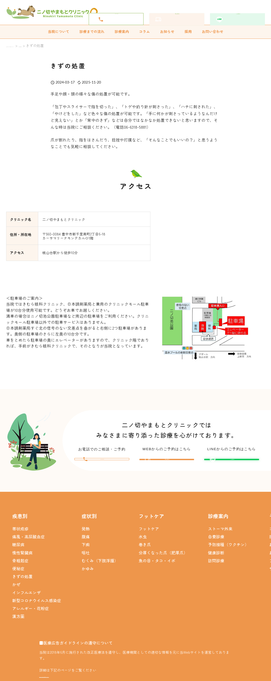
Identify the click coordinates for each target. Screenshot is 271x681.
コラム (144, 31)
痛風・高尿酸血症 (28, 540)
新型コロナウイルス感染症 (36, 604)
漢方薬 (18, 620)
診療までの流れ (92, 31)
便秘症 (18, 572)
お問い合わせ (212, 31)
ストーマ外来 (220, 532)
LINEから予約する (242, 12)
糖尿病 (18, 548)
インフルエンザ (26, 596)
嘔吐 (86, 556)
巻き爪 (145, 548)
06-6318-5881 (121, 12)
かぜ (16, 588)
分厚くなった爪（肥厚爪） (163, 556)
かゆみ (88, 572)
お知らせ (167, 31)
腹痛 (86, 540)
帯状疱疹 (20, 532)
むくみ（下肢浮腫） (100, 564)
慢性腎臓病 (22, 556)
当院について (58, 31)
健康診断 (216, 556)
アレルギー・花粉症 (30, 612)
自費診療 (216, 540)
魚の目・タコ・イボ (157, 564)
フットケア (149, 532)
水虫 (143, 540)
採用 (188, 31)
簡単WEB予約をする (181, 12)
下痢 (86, 548)
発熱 (86, 532)
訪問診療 (216, 564)
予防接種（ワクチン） (228, 548)
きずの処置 (22, 580)
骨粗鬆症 (20, 564)
